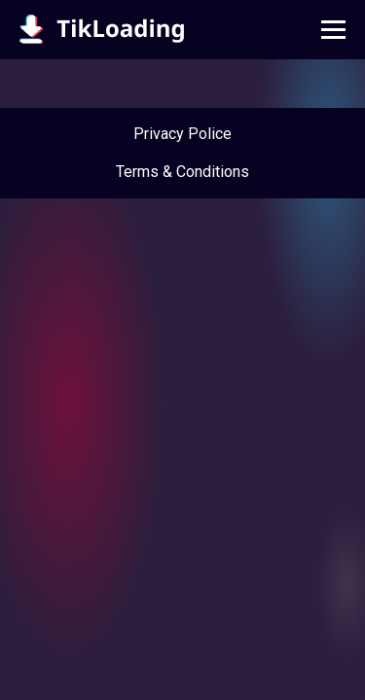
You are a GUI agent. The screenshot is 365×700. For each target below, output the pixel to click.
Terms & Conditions (182, 171)
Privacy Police (182, 133)
